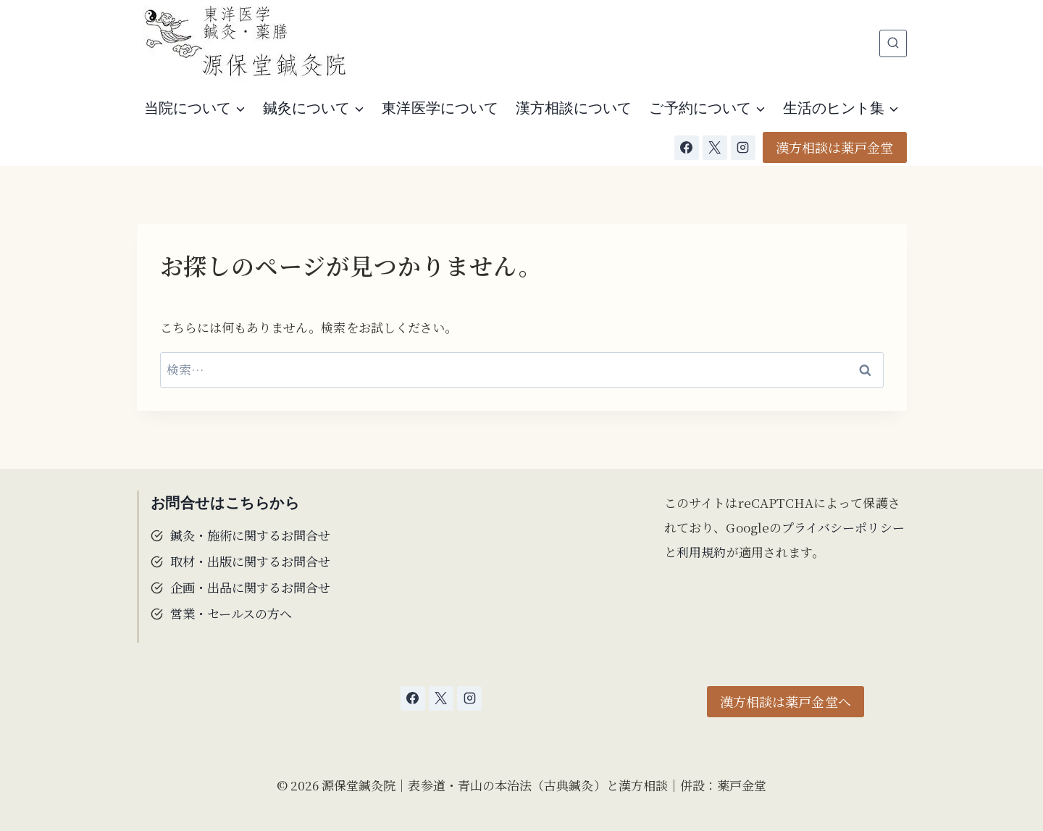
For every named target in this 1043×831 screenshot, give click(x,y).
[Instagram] (743, 147)
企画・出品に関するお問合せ (250, 587)
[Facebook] (686, 147)
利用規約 (701, 552)
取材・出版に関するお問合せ (250, 561)
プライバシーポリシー (843, 527)
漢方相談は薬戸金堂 (835, 147)
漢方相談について (574, 108)
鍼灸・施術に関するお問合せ (250, 535)
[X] (715, 147)
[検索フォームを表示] (893, 43)
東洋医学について (440, 108)
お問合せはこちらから (225, 502)
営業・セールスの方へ (231, 613)
